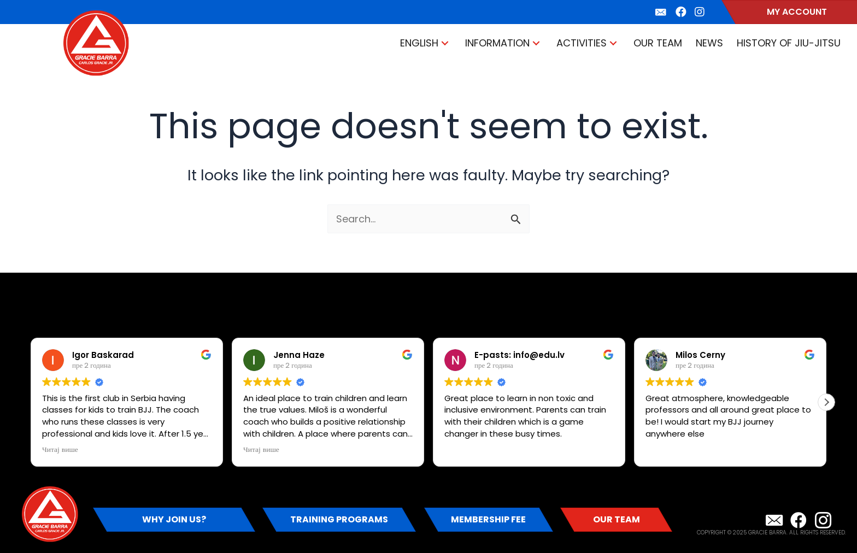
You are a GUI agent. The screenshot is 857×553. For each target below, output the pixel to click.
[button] (444, 43)
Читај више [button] (60, 450)
